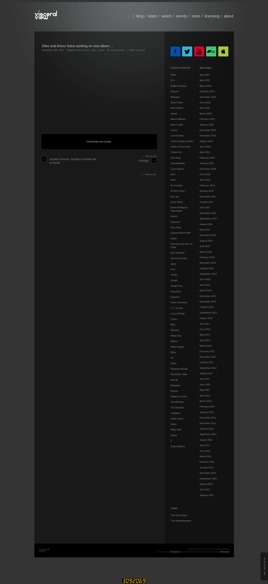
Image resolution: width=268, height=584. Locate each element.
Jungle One (176, 286)
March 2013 (206, 345)
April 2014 (205, 285)
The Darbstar (177, 407)
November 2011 (208, 423)
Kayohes (175, 297)
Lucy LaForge (178, 313)
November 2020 (208, 97)
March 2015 (206, 252)
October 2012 (207, 362)
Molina (174, 341)
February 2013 (207, 351)
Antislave (175, 97)
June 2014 (205, 279)
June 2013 (205, 329)
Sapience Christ (179, 396)
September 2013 (208, 312)
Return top (151, 156)
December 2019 (208, 130)
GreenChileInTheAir (181, 233)
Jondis (174, 274)
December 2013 (208, 296)
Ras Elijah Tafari (179, 374)
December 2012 (208, 357)
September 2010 (208, 478)
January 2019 (207, 163)
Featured (175, 222)
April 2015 (205, 246)
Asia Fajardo (177, 108)
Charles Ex (176, 152)
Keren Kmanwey (179, 302)
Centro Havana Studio (182, 141)
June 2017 (205, 207)
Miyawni (175, 330)
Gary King (176, 227)
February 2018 (207, 185)
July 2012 (205, 379)
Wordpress (175, 552)
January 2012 (207, 412)
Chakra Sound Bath (181, 146)
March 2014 (206, 290)
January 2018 (207, 191)
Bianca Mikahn (178, 119)
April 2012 (205, 395)
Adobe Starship (178, 86)
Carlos (174, 130)
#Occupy (143, 160)
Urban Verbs (177, 418)
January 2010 (207, 495)
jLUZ (173, 269)
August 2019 (206, 141)
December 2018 (208, 169)
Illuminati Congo (179, 258)
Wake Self (176, 429)
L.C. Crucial (177, 308)
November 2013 (208, 301)
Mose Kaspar (177, 347)
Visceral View (117, 50)
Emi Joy (175, 196)
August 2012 (206, 373)
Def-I (173, 174)
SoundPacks (177, 402)
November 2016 (208, 213)
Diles (94, 50)
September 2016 (208, 218)
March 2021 (206, 86)
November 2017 (208, 196)
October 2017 (207, 202)
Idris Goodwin (178, 252)
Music (174, 352)
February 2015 (207, 257)
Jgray (173, 264)
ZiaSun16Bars (178, 446)
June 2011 (205, 451)
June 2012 (205, 384)
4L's (173, 80)
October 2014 (207, 268)
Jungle (174, 280)
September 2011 (208, 434)
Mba (173, 324)
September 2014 (208, 274)
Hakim (174, 238)
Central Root (177, 135)
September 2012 (208, 368)
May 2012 (205, 390)
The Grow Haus (179, 515)
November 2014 (208, 263)
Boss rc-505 (177, 124)
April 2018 (205, 180)
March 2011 (206, 456)
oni (172, 357)
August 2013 (206, 318)
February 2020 (207, 119)
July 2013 (205, 323)
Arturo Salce (83, 50)
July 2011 (205, 445)
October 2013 (207, 307)
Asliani (174, 113)
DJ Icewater (177, 185)
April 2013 (205, 340)
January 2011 (207, 467)
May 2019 (205, 152)
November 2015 (208, 235)
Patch (174, 363)
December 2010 (208, 473)
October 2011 (207, 428)
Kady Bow (176, 291)
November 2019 (208, 135)
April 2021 (205, 80)
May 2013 (205, 334)
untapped (175, 413)
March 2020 (206, 113)
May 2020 (205, 108)
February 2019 (207, 158)
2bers (174, 75)
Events (174, 216)
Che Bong (176, 158)
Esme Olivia (177, 202)
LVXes (174, 319)
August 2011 (206, 440)
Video (101, 50)
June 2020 (205, 102)
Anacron (175, 91)
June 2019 (205, 146)
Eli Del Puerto (178, 191)
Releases (175, 385)
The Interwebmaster (181, 520)
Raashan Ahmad (179, 369)
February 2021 (207, 91)
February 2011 (207, 462)
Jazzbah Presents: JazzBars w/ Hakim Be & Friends (72, 161)
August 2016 (206, 224)
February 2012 (207, 406)
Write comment (137, 50)
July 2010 (205, 489)
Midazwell (225, 552)
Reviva (174, 391)
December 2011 (208, 417)
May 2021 (205, 75)
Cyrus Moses (177, 169)
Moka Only (176, 335)
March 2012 (206, 401)
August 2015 (206, 241)
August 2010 (206, 484)
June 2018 (205, 174)
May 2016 (205, 229)
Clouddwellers (178, 163)
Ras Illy (174, 380)
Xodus (174, 435)
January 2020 (207, 124)
